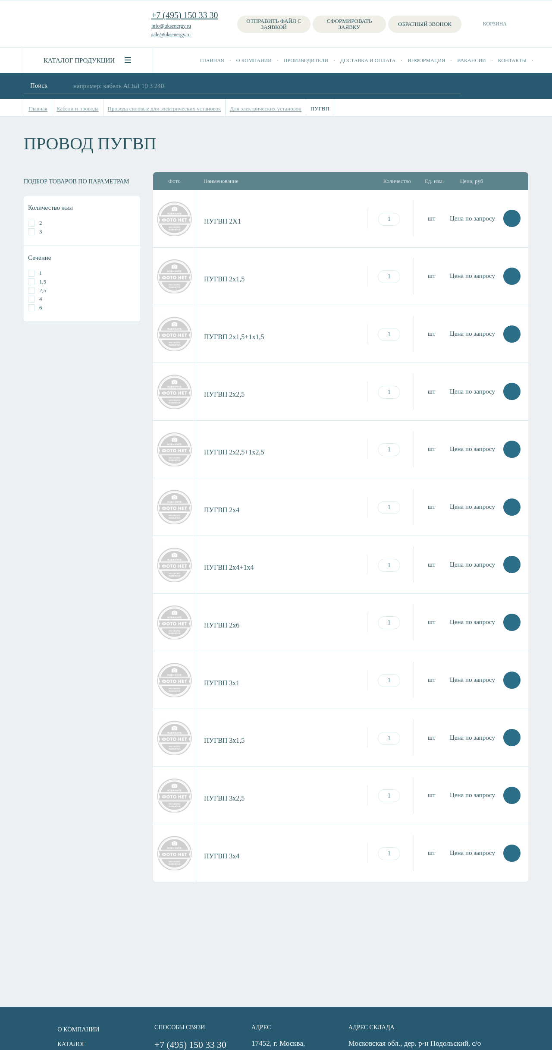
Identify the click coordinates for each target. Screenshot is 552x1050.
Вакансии (471, 60)
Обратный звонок (425, 24)
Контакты (512, 60)
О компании (254, 60)
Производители (306, 60)
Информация (426, 60)
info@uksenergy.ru (171, 26)
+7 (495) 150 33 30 (184, 15)
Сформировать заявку (349, 24)
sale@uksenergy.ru (171, 35)
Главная (212, 60)
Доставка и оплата (367, 60)
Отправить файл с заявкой (273, 24)
